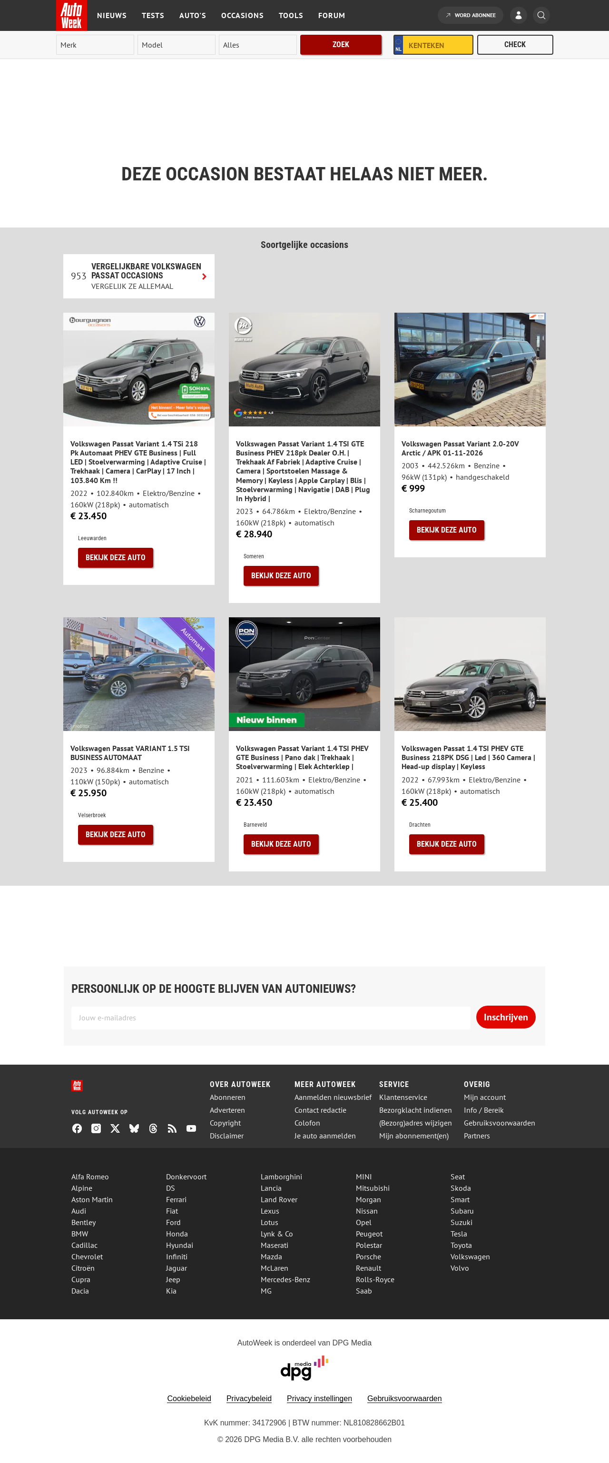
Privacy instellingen (319, 1398)
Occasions (242, 15)
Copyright (225, 1122)
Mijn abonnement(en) (414, 1135)
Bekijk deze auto (116, 557)
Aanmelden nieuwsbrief (333, 1097)
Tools (291, 15)
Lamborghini (281, 1176)
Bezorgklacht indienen (415, 1110)
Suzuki (461, 1222)
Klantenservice (403, 1097)
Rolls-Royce (375, 1279)
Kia (171, 1290)
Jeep (173, 1279)
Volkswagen (470, 1256)
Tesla (459, 1233)
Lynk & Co (277, 1233)
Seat (458, 1176)
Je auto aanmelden (325, 1135)
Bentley (83, 1222)
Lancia (271, 1188)
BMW (79, 1233)
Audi (78, 1211)
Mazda (271, 1256)
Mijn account (485, 1097)
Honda (177, 1233)
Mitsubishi (373, 1188)
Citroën (83, 1268)
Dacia (80, 1290)
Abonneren (228, 1097)
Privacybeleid (249, 1398)
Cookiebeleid (189, 1398)
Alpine (81, 1188)
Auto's (192, 15)
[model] (177, 45)
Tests (153, 15)
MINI (364, 1176)
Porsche (368, 1256)
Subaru (462, 1211)
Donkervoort (186, 1176)
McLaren (274, 1268)
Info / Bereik (484, 1110)
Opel (364, 1222)
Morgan (368, 1199)
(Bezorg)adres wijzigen (415, 1122)
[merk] (95, 45)
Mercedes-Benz (285, 1279)
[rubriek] (258, 45)
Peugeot (369, 1233)
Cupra (80, 1279)
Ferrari (176, 1199)
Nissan (367, 1211)
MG (266, 1290)
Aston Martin (92, 1199)
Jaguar (176, 1268)
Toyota (461, 1245)
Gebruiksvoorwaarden (499, 1122)
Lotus (269, 1222)
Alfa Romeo (90, 1176)
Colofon (307, 1122)
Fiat (172, 1211)
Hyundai (179, 1245)
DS (170, 1188)
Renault (368, 1268)
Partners (477, 1135)
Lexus (270, 1211)
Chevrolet (87, 1256)
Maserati (274, 1245)
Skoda (461, 1188)
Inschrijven (506, 1017)
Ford (173, 1222)
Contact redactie (320, 1110)
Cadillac (84, 1245)
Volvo (460, 1268)
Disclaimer (227, 1135)
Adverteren (227, 1110)
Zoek (341, 44)
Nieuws (112, 15)
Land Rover (279, 1199)
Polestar (369, 1245)
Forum (331, 15)
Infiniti (176, 1256)
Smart (460, 1199)
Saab (364, 1290)
